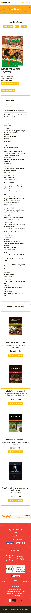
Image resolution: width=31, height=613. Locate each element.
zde (11, 107)
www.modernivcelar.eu (17, 110)
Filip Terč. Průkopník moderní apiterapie (15, 489)
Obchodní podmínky (15, 539)
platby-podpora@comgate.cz (12, 581)
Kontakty (15, 536)
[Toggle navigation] (27, 2)
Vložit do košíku (8, 91)
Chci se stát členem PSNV (10, 84)
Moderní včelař (8, 26)
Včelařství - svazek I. (15, 439)
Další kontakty (15, 596)
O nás (15, 533)
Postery (23, 26)
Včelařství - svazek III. (15, 342)
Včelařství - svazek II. (15, 391)
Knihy (17, 26)
